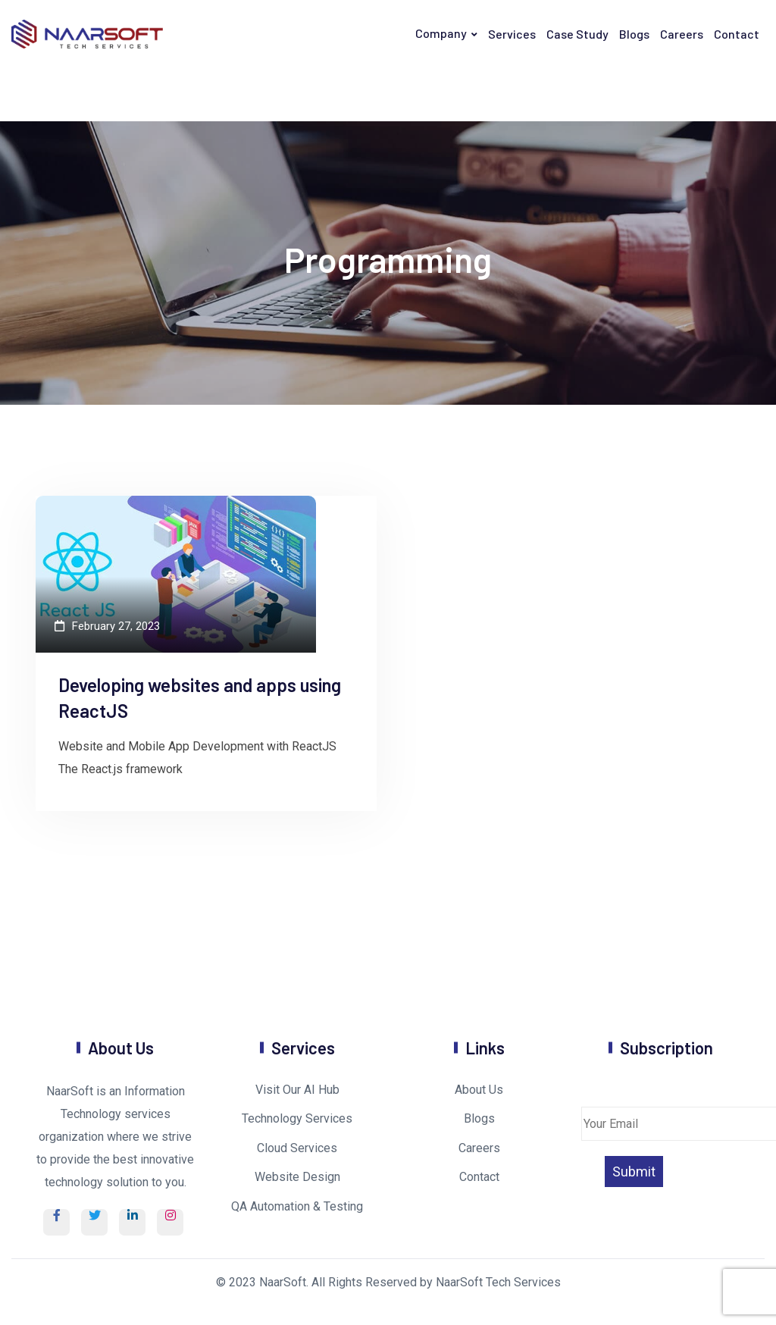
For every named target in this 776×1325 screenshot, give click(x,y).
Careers (681, 34)
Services (512, 34)
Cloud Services (297, 1148)
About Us (479, 1089)
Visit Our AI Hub (297, 1089)
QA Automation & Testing (297, 1206)
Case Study (577, 34)
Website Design (297, 1177)
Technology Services (297, 1118)
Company (441, 33)
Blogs (634, 34)
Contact (736, 34)
